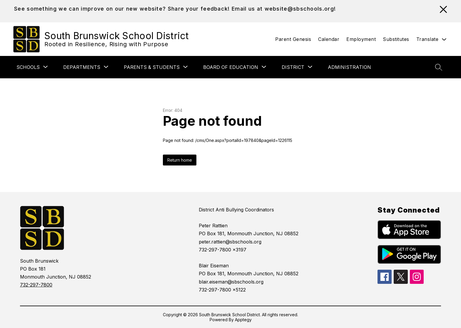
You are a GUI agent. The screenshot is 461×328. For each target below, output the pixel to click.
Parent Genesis (293, 39)
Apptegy (243, 319)
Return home (179, 160)
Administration (349, 67)
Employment (361, 39)
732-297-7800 (36, 285)
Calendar (328, 39)
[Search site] (438, 67)
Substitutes (396, 39)
